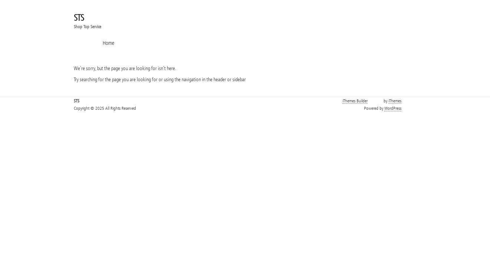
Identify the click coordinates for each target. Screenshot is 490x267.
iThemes (394, 100)
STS (79, 18)
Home (108, 43)
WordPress (392, 108)
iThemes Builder (355, 100)
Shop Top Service (87, 26)
